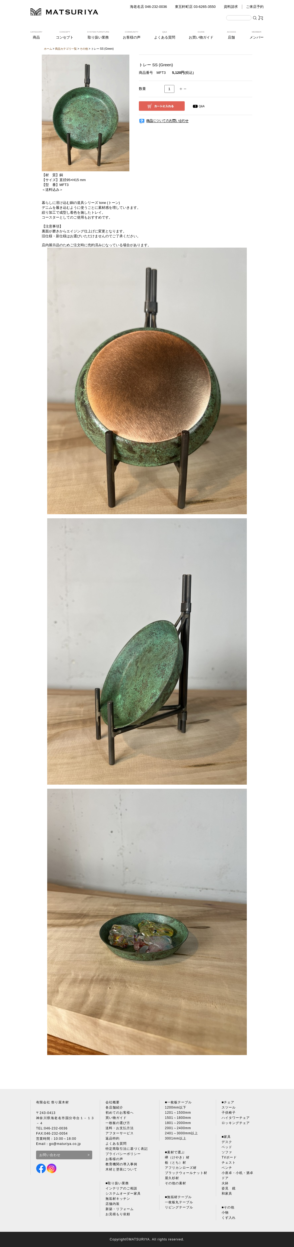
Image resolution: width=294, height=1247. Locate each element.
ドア (225, 1178)
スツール (229, 1107)
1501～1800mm (178, 1118)
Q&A (201, 106)
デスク (227, 1142)
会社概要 (113, 1102)
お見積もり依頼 (118, 1214)
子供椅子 (229, 1113)
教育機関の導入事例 (121, 1164)
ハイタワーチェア (236, 1118)
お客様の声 (114, 1159)
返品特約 (113, 1138)
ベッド (227, 1147)
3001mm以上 (175, 1138)
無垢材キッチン (118, 1199)
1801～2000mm (178, 1123)
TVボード (229, 1157)
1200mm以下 (175, 1107)
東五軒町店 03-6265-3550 (195, 7)
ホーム (48, 48)
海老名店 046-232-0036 (148, 7)
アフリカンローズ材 (181, 1168)
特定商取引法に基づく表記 (127, 1149)
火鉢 (225, 1183)
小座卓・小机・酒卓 (237, 1173)
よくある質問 (116, 1143)
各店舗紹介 (114, 1107)
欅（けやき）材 (177, 1157)
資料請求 (231, 7)
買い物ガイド (116, 1118)
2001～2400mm (178, 1128)
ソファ (227, 1152)
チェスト (229, 1162)
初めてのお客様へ (120, 1113)
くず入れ (229, 1218)
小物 (225, 1212)
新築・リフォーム (120, 1209)
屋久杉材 (172, 1178)
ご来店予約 (255, 7)
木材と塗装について (121, 1169)
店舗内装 (113, 1204)
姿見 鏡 (229, 1188)
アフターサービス (120, 1133)
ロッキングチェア (236, 1123)
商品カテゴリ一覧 (66, 48)
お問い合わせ (49, 1155)
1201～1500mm (178, 1113)
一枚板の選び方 (118, 1123)
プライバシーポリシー (123, 1154)
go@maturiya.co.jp (65, 1144)
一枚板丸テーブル (179, 1202)
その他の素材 (175, 1183)
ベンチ (227, 1168)
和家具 (227, 1193)
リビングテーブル (179, 1207)
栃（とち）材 (175, 1162)
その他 (84, 48)
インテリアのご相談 (121, 1188)
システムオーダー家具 (123, 1193)
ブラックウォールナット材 (186, 1173)
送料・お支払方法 (120, 1128)
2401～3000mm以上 (181, 1133)
